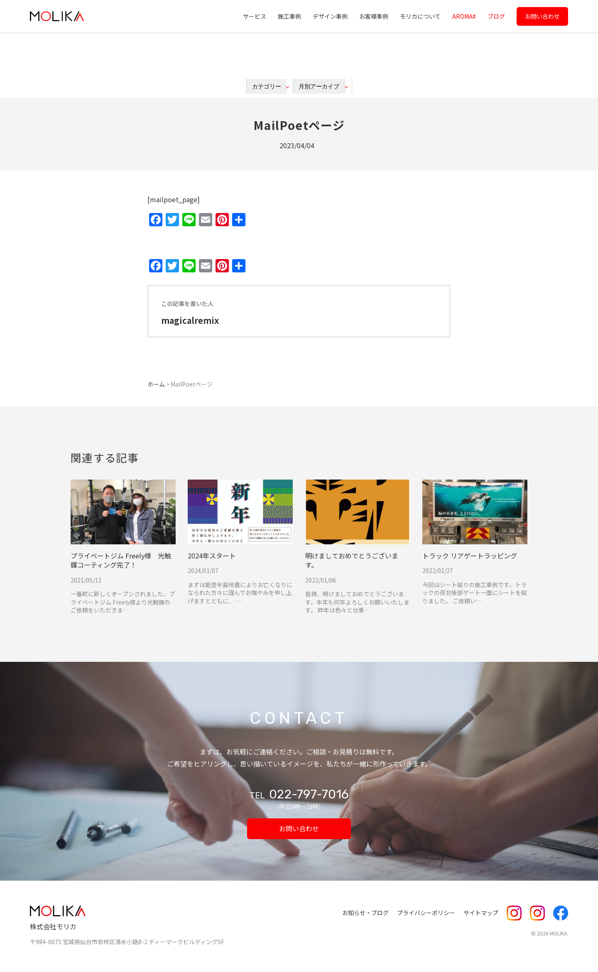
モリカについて (420, 16)
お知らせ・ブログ (365, 912)
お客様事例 (373, 16)
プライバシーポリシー (426, 912)
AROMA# (464, 16)
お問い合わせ (542, 16)
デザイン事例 (330, 16)
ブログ (496, 16)
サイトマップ (480, 912)
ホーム (156, 384)
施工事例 (289, 16)
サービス (254, 16)
